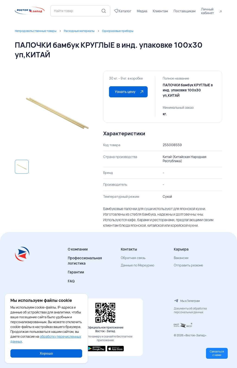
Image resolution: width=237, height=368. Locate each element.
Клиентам (160, 11)
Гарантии (76, 272)
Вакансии (181, 258)
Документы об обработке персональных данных (190, 310)
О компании (78, 249)
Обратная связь (133, 258)
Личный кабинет (207, 11)
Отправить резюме (188, 265)
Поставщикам (185, 11)
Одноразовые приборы (118, 31)
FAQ (71, 281)
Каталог (124, 11)
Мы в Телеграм (187, 300)
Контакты (129, 249)
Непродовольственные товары (35, 31)
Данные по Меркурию (137, 265)
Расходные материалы (79, 31)
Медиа (142, 11)
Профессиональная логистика (85, 261)
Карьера (181, 249)
